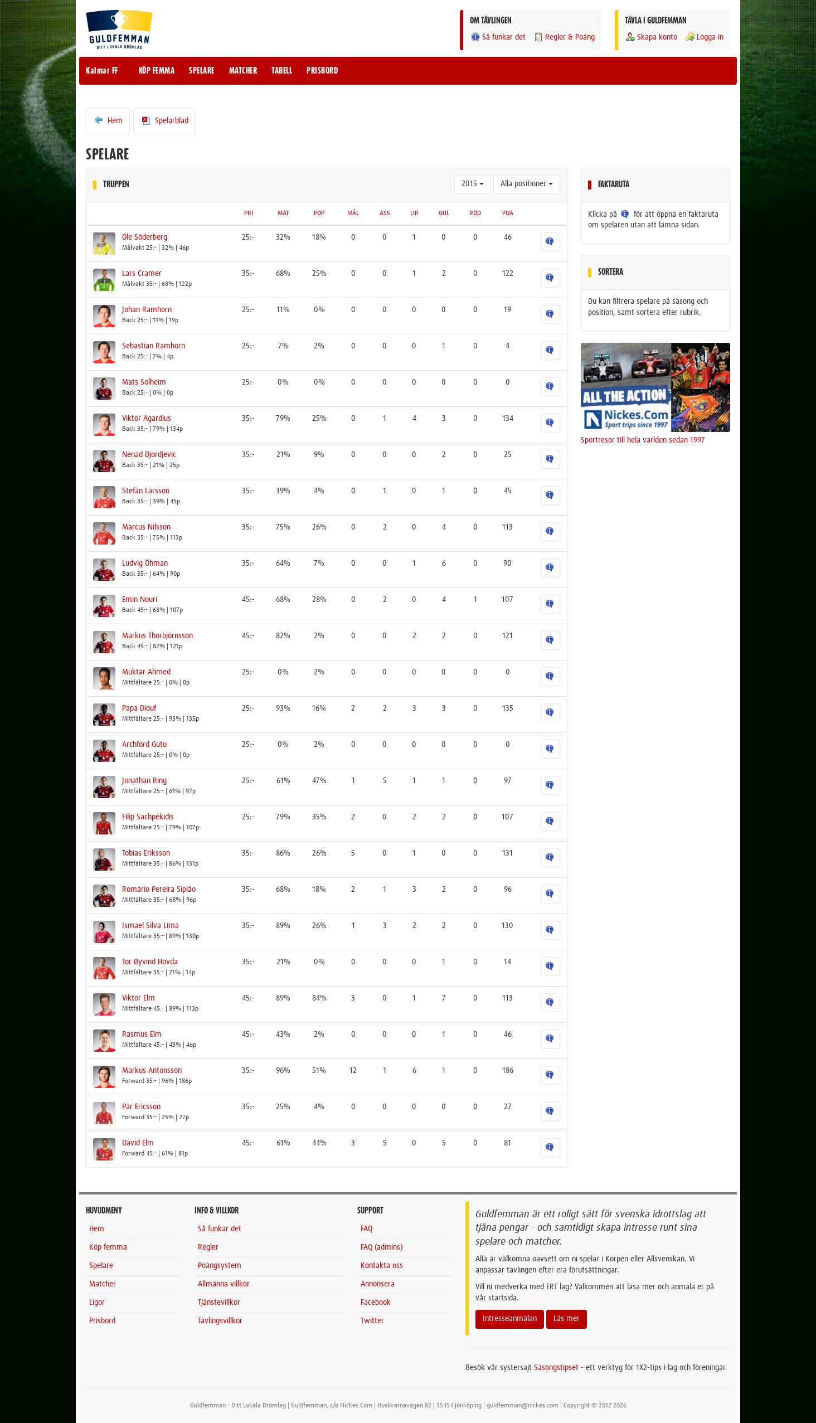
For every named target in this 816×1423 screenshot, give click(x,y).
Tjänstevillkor (219, 1303)
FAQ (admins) (382, 1247)
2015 (473, 184)
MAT (283, 213)
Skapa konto (651, 37)
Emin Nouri (139, 600)
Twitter (372, 1321)
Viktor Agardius (146, 418)
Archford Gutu (144, 745)
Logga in (703, 37)
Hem (108, 120)
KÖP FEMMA (157, 71)
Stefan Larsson (145, 491)
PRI (248, 213)
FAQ (366, 1229)
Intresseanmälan (510, 1319)
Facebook (376, 1303)
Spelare (101, 1266)
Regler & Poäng (564, 37)
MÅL (353, 213)
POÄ (507, 213)
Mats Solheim (144, 382)
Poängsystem (219, 1266)
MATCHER (243, 71)
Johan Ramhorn (147, 310)
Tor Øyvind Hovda (150, 962)
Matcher (102, 1284)
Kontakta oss (382, 1266)
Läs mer (566, 1319)
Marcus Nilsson (146, 527)
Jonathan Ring (144, 781)
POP (319, 213)
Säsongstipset (556, 1368)
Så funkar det (498, 37)
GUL (444, 213)
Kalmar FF (102, 71)
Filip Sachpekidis (148, 817)
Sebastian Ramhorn (153, 346)
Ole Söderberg (144, 237)
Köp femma (108, 1247)
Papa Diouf (139, 708)
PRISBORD (322, 71)
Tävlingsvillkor (220, 1321)
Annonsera (378, 1284)
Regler (208, 1247)
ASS (385, 213)
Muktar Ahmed (146, 672)
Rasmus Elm (142, 1034)
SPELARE (202, 71)
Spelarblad (164, 120)
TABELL (281, 71)
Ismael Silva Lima (150, 926)
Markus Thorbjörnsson (157, 636)
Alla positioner (527, 184)
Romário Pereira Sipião (159, 889)
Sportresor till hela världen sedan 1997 (643, 440)
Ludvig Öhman (145, 563)
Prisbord (102, 1321)
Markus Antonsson (152, 1071)
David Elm (138, 1143)
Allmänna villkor (224, 1284)
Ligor (97, 1303)
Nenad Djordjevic (149, 455)
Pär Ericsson (141, 1107)
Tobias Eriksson (146, 853)
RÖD (475, 213)
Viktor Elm (138, 998)
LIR (414, 213)
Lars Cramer (142, 274)
